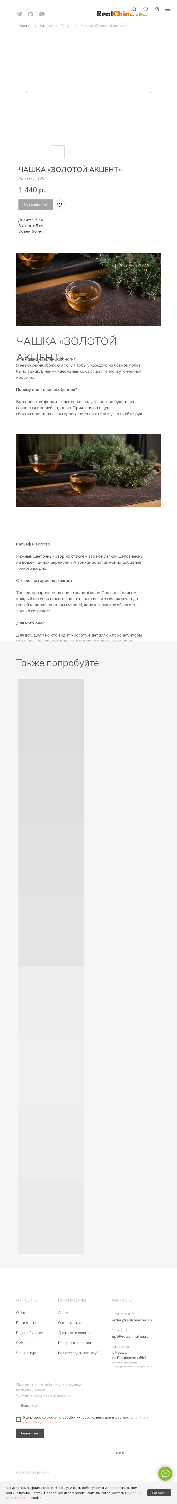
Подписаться (30, 1433)
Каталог (46, 25)
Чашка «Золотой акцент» (104, 25)
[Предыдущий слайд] (26, 91)
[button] (134, 9)
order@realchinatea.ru (132, 1320)
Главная (25, 25)
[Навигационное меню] (167, 9)
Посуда (67, 25)
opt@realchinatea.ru (130, 1336)
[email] (88, 1405)
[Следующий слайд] (150, 91)
